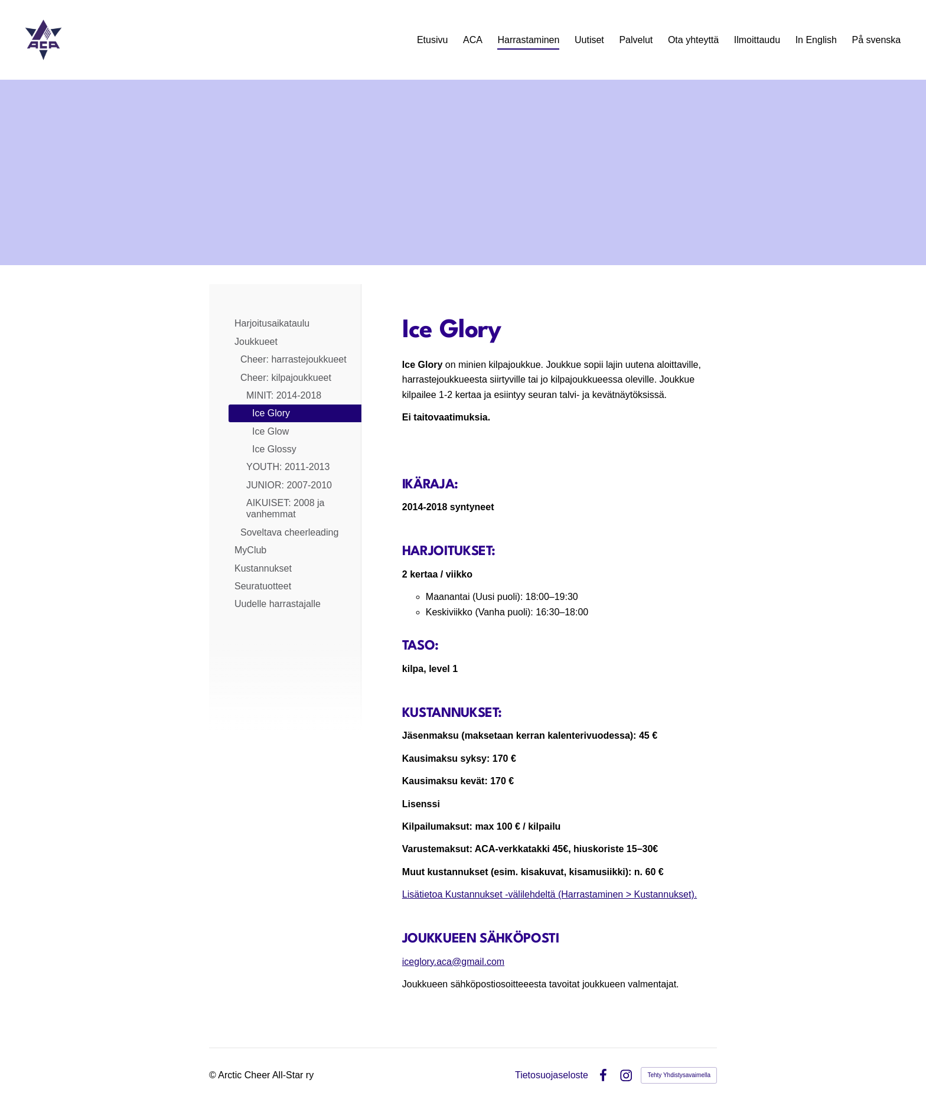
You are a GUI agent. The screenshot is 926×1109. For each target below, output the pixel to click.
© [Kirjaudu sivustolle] (213, 1075)
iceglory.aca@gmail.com (453, 962)
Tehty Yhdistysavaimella (678, 1075)
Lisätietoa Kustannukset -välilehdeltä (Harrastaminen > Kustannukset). (549, 894)
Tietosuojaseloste (551, 1075)
